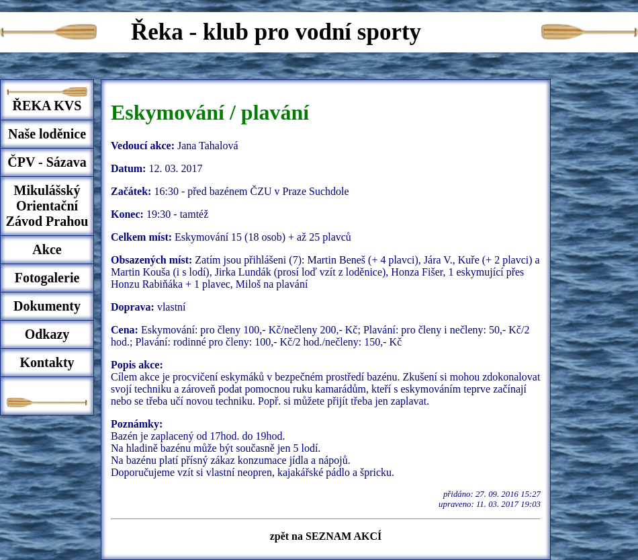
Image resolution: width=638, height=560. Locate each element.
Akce (46, 249)
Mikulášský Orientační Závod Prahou (47, 206)
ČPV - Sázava (46, 162)
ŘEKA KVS (47, 105)
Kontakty (46, 362)
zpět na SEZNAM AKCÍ (326, 536)
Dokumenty (47, 305)
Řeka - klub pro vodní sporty (276, 32)
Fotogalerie (47, 277)
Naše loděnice (47, 133)
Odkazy (47, 334)
